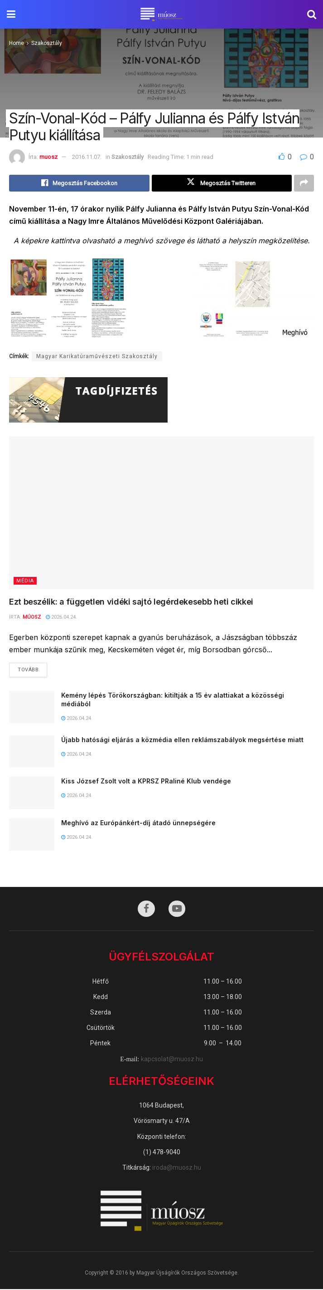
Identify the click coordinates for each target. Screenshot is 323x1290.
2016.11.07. (86, 156)
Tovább (32, 669)
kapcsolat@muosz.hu (172, 1059)
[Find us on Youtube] (177, 909)
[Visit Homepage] (161, 14)
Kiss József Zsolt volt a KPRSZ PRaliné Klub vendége (146, 782)
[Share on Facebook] (79, 183)
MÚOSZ (32, 617)
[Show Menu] (11, 14)
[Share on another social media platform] (304, 183)
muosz (48, 156)
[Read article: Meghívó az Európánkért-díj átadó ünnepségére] (31, 835)
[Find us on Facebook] (146, 909)
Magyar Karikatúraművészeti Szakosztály (97, 357)
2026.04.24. (61, 617)
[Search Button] (311, 14)
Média (25, 581)
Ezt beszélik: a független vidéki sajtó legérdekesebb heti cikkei (131, 602)
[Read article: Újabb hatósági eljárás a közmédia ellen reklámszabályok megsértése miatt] (31, 752)
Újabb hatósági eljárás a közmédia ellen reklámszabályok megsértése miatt (182, 740)
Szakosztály (46, 43)
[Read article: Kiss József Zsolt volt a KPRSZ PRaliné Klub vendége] (31, 794)
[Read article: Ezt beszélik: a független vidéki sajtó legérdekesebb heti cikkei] (161, 513)
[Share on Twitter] (222, 183)
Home (16, 43)
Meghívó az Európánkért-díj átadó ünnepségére (138, 823)
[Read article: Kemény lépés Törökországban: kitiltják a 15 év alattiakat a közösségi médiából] (31, 707)
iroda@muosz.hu (176, 1168)
